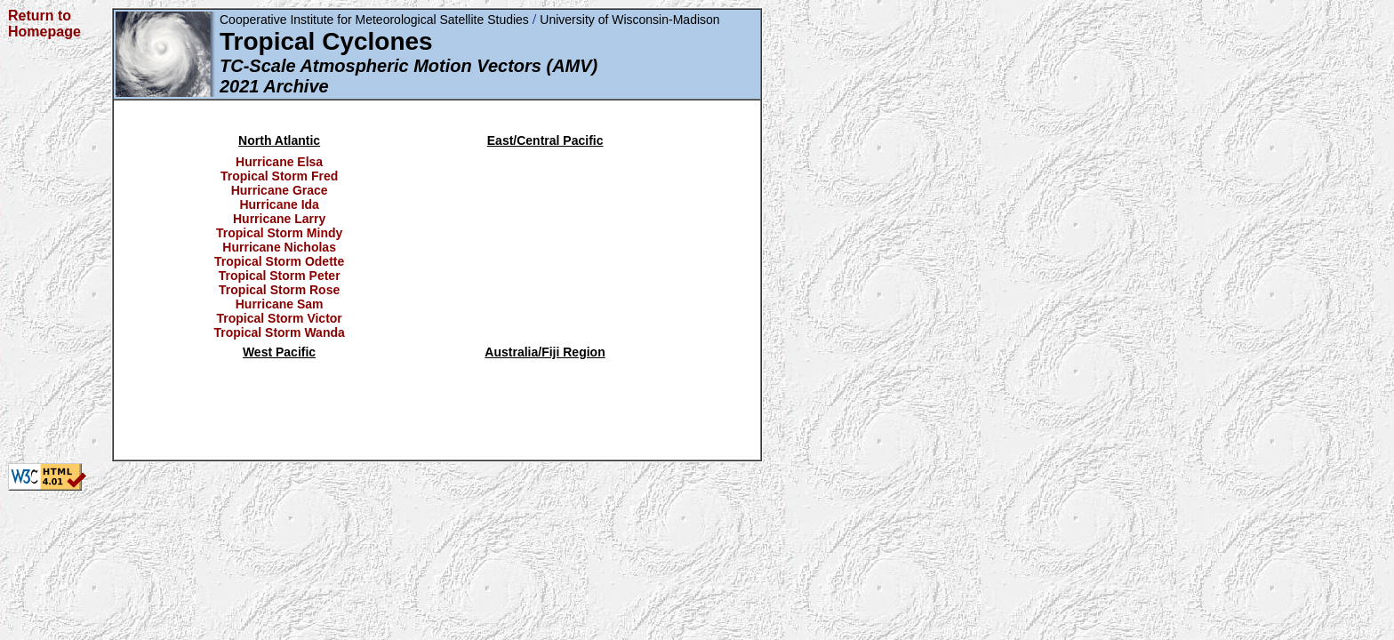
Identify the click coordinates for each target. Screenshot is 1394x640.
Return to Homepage (44, 23)
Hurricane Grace (279, 190)
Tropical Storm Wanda (279, 332)
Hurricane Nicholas (279, 247)
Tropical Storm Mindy (279, 233)
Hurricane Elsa (279, 162)
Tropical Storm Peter (279, 275)
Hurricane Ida (278, 204)
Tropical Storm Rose (279, 290)
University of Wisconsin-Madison (629, 19)
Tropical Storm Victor (278, 318)
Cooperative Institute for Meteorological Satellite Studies (374, 19)
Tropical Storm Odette (279, 261)
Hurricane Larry (279, 219)
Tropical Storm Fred (279, 176)
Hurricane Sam (280, 304)
